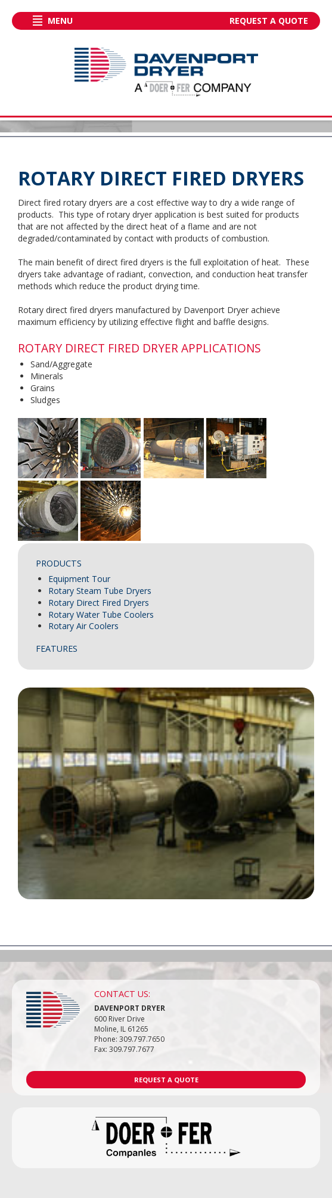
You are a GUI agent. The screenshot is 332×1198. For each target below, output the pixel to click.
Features (56, 648)
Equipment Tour (79, 578)
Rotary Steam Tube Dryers (99, 590)
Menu (60, 20)
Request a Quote (268, 20)
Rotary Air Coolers (83, 625)
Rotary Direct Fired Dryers (98, 602)
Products (59, 563)
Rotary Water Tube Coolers (101, 614)
